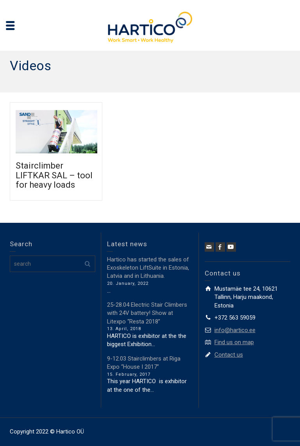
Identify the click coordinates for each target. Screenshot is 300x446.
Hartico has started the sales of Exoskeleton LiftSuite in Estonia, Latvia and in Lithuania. (148, 268)
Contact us (228, 354)
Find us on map (234, 342)
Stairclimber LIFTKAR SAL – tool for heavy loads (54, 175)
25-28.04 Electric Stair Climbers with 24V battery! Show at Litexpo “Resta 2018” (147, 313)
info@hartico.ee (234, 330)
